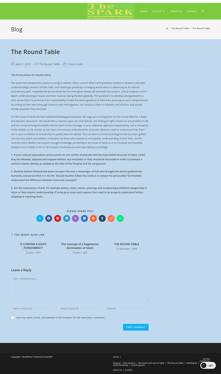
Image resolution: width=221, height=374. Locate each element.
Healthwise (191, 363)
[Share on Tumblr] (102, 218)
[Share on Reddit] (93, 218)
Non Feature (129, 363)
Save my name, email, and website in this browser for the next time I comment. (60, 317)
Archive (206, 358)
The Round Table (201, 28)
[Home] (167, 28)
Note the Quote (120, 365)
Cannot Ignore (138, 365)
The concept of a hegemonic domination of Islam (80, 246)
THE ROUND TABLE (126, 244)
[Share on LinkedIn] (66, 218)
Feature (117, 363)
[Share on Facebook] (48, 218)
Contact (128, 369)
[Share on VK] (84, 218)
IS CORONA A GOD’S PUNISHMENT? (33, 246)
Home (116, 356)
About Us (117, 369)
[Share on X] (39, 218)
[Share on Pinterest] (57, 218)
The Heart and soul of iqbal (151, 363)
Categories (205, 361)
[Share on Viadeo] (111, 218)
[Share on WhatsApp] (120, 218)
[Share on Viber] (75, 218)
